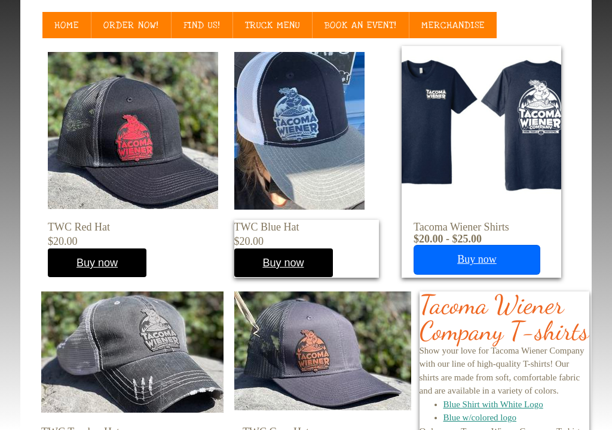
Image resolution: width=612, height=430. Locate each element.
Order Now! (131, 25)
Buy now (283, 263)
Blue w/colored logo (479, 417)
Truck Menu (272, 25)
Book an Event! (361, 25)
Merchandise (453, 25)
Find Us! (202, 25)
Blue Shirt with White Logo (493, 404)
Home (66, 25)
